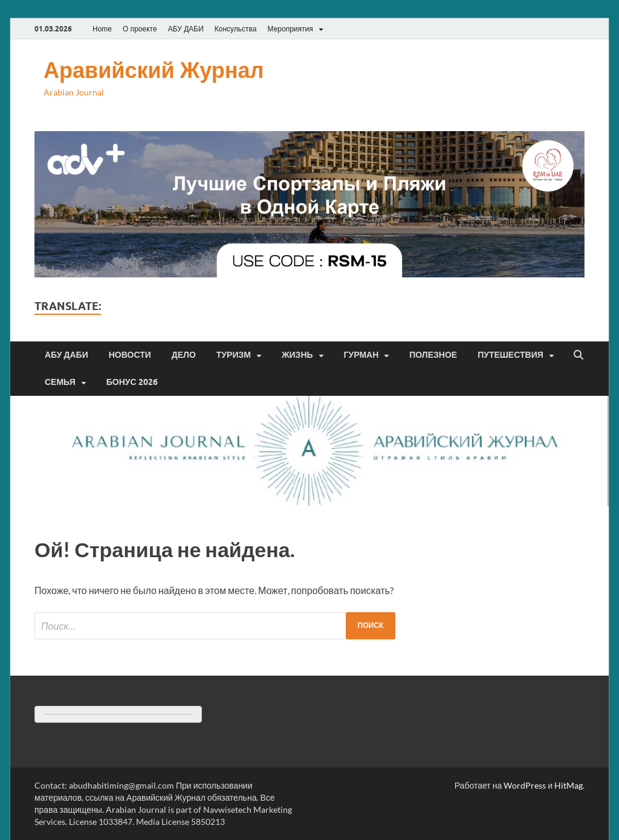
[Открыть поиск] (578, 355)
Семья (60, 382)
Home (102, 29)
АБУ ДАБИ (186, 29)
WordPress (525, 785)
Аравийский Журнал (154, 70)
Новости (130, 355)
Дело (184, 355)
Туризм (233, 355)
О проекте (140, 29)
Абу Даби (66, 355)
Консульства (236, 29)
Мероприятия (290, 29)
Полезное (433, 355)
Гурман (361, 355)
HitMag (568, 785)
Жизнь (297, 355)
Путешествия (510, 355)
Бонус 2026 (132, 382)
